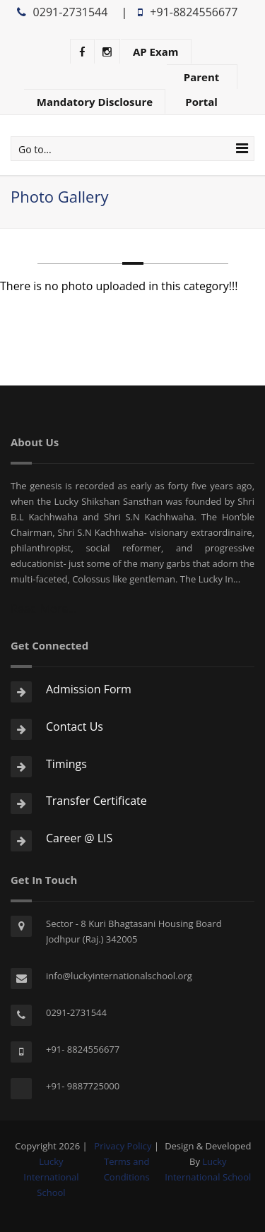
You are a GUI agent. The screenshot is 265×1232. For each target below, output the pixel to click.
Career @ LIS (79, 838)
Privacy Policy (122, 1146)
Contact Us (74, 726)
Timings (66, 764)
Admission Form (88, 689)
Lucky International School (50, 1177)
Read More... (44, 608)
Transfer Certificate (96, 800)
